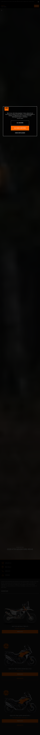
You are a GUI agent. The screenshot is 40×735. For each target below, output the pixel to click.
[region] (20, 121)
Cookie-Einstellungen (20, 133)
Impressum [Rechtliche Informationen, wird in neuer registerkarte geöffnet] (22, 118)
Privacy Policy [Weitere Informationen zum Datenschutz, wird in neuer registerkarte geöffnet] (18, 118)
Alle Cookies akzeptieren (20, 128)
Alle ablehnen (20, 123)
